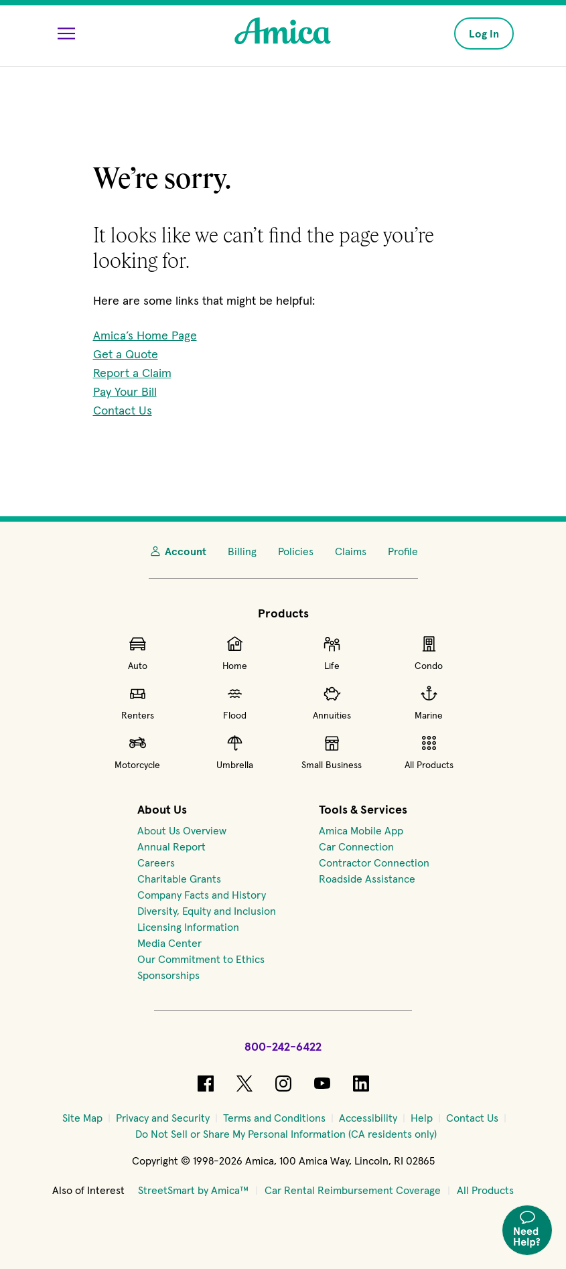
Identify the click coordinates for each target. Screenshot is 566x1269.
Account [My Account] (177, 551)
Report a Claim (132, 372)
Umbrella (234, 752)
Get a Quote (125, 354)
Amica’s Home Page (145, 335)
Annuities (332, 702)
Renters (137, 702)
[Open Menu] (66, 33)
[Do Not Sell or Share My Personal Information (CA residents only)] (286, 1133)
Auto (137, 653)
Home (234, 653)
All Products (429, 752)
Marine (429, 702)
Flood (234, 702)
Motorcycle (137, 752)
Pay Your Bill (125, 391)
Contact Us (122, 410)
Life (332, 653)
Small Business (331, 752)
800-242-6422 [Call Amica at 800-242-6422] (283, 1046)
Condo (429, 653)
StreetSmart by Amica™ (193, 1190)
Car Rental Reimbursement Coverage (353, 1190)
